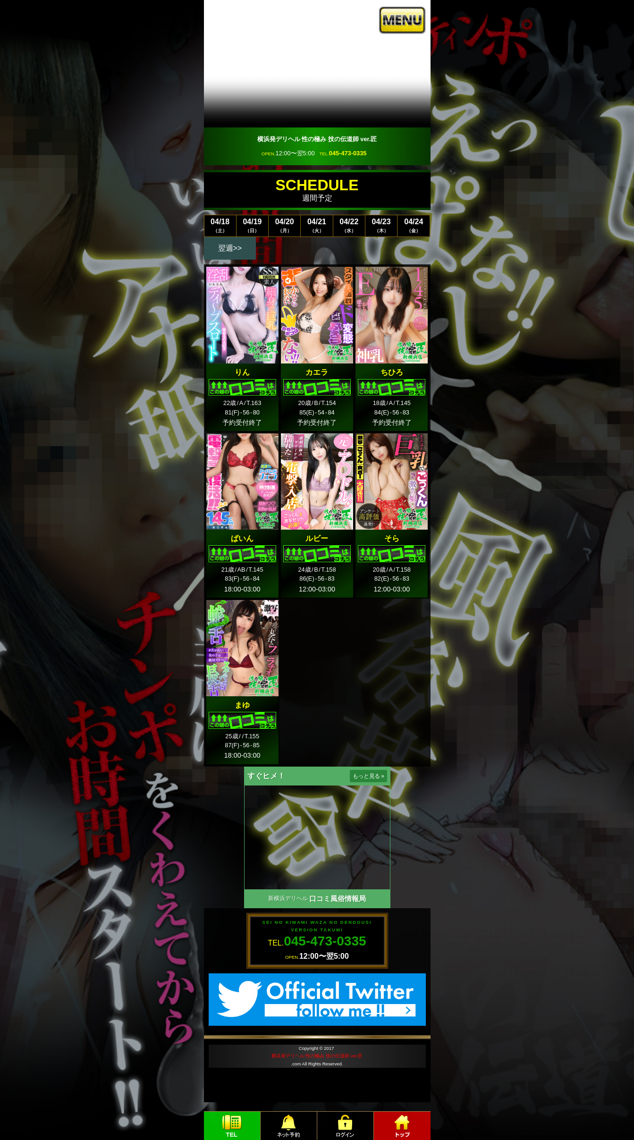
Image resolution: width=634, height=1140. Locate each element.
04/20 (284, 225)
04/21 (316, 225)
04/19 (252, 225)
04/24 (413, 225)
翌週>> (230, 248)
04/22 (349, 225)
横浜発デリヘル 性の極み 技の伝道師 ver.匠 (317, 1055)
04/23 (381, 225)
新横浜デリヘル (288, 898)
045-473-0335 (348, 153)
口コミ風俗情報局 (337, 899)
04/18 (220, 225)
